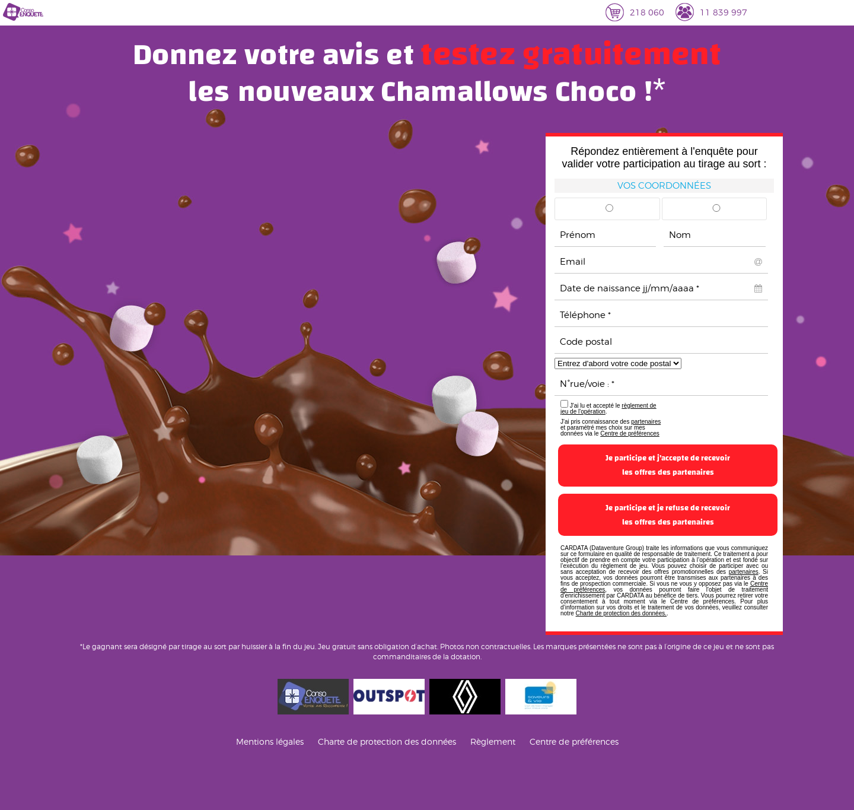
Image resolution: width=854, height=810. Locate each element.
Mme (717, 212)
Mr (609, 212)
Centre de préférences (629, 433)
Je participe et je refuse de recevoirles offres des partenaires (668, 515)
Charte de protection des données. (621, 613)
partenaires (646, 421)
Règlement (492, 741)
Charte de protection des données (387, 741)
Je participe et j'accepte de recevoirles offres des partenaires (668, 465)
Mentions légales (270, 741)
